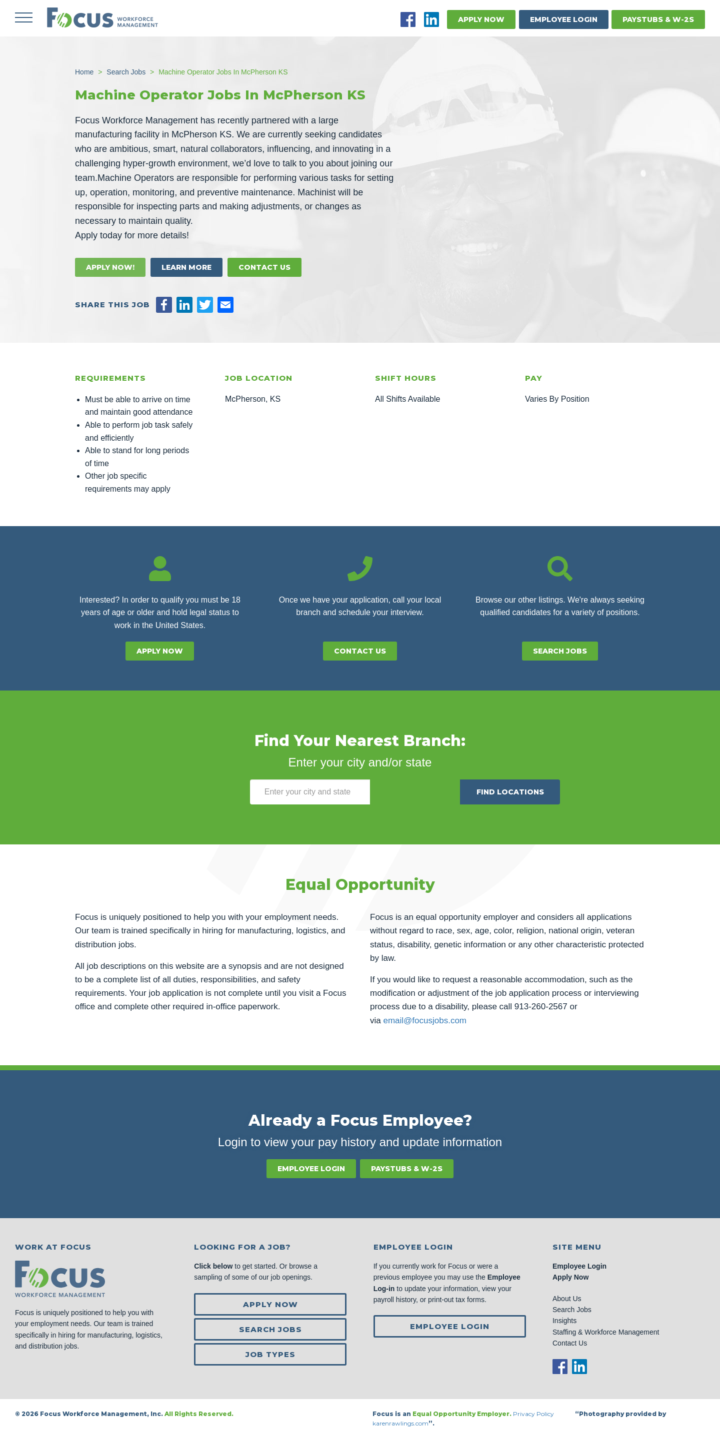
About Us (567, 1299)
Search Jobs (560, 651)
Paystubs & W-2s (658, 19)
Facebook (408, 19)
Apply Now (481, 19)
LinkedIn (431, 19)
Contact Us (264, 267)
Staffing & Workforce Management (605, 1332)
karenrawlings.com (400, 1423)
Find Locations (510, 791)
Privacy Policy (534, 1414)
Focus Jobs (102, 17)
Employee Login (564, 19)
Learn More (187, 267)
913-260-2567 (541, 1006)
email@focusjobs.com (424, 1020)
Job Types (271, 1354)
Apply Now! (110, 267)
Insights (564, 1321)
